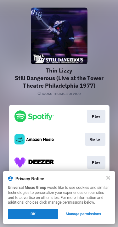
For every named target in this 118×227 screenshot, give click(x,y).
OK (33, 214)
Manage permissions (83, 214)
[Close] (108, 178)
